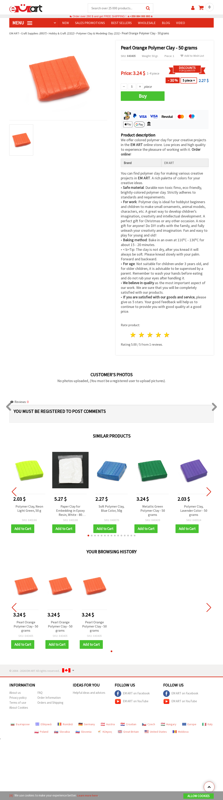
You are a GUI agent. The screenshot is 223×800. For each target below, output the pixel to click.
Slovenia (83, 732)
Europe (189, 724)
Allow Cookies (198, 796)
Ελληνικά (43, 724)
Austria (108, 724)
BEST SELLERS (121, 23)
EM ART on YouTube (131, 701)
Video (180, 23)
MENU (22, 23)
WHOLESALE (147, 23)
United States (156, 732)
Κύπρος (104, 732)
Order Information (49, 698)
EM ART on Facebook (132, 693)
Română (65, 724)
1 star (133, 335)
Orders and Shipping (50, 703)
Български (20, 724)
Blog (166, 23)
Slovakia (62, 732)
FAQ (40, 693)
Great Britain (128, 732)
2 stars (142, 335)
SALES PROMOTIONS (90, 23)
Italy (207, 724)
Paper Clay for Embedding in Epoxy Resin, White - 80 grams (70, 511)
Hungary (168, 724)
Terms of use (17, 703)
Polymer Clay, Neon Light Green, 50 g (29, 508)
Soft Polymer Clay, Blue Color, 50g (111, 508)
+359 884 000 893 (140, 16)
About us (15, 693)
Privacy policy (18, 698)
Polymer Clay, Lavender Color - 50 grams (193, 510)
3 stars (150, 335)
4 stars (158, 335)
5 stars (167, 335)
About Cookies (18, 708)
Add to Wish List (192, 56)
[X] (11, 796)
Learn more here (87, 796)
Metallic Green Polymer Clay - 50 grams (152, 510)
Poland (41, 732)
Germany (86, 724)
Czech (148, 724)
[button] (88, 536)
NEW (65, 23)
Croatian (128, 724)
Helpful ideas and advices (89, 693)
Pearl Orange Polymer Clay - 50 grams (26, 626)
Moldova (181, 732)
